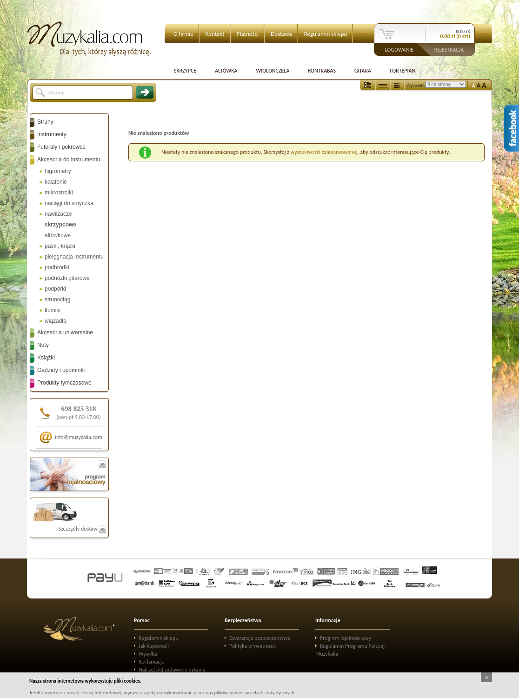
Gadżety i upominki (61, 370)
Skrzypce (185, 70)
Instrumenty (52, 134)
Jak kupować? (154, 646)
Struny (45, 122)
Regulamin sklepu (325, 33)
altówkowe (58, 235)
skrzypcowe (60, 224)
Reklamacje (151, 661)
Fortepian (402, 70)
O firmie (183, 33)
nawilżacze (58, 214)
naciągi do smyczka (69, 203)
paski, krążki (60, 246)
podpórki (55, 289)
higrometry (58, 171)
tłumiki (52, 310)
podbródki (57, 267)
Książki (46, 357)
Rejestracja (449, 49)
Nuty (43, 345)
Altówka (226, 70)
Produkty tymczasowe (64, 382)
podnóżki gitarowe (67, 278)
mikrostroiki (59, 192)
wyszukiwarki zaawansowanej (324, 152)
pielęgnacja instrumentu (74, 256)
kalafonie (56, 182)
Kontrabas (322, 70)
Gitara (362, 70)
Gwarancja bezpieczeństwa (259, 638)
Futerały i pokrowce (61, 147)
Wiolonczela (272, 70)
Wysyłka (148, 654)
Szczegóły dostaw (82, 528)
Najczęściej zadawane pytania (172, 669)
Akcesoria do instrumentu (68, 159)
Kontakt (215, 33)
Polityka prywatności (252, 646)
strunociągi (58, 299)
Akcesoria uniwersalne (65, 332)
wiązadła (56, 321)
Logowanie (399, 49)
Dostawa (281, 33)
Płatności (248, 33)
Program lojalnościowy (345, 638)
